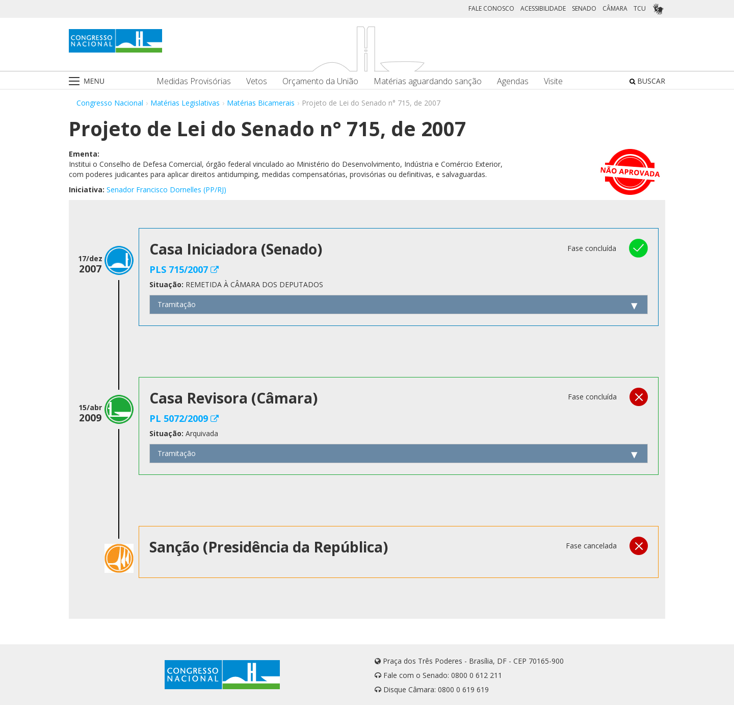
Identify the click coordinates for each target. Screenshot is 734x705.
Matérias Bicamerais (261, 103)
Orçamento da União (320, 81)
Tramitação (177, 304)
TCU (640, 8)
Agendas (513, 81)
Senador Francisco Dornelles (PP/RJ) (166, 189)
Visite (553, 81)
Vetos (256, 81)
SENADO (584, 8)
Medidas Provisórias (193, 81)
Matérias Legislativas (185, 103)
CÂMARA (614, 8)
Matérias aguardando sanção (428, 81)
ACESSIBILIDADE (543, 8)
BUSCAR (647, 81)
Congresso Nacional (109, 103)
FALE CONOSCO (491, 8)
